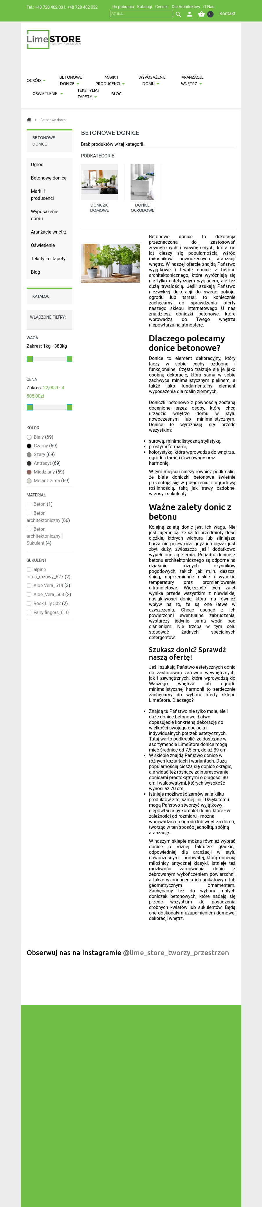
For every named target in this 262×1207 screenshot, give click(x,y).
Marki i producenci (108, 80)
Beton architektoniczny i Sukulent (45, 536)
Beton (43, 504)
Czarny (45, 446)
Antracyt (47, 463)
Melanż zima (51, 480)
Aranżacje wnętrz (192, 80)
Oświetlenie (45, 93)
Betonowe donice (70, 80)
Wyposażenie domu (152, 80)
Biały (43, 437)
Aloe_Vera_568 (52, 594)
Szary (44, 454)
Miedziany (49, 472)
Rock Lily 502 (50, 603)
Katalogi (144, 6)
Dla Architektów (186, 6)
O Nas (208, 6)
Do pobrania (123, 6)
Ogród (34, 80)
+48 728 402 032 (82, 7)
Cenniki (162, 6)
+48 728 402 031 (50, 7)
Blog (116, 94)
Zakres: (34, 346)
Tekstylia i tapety (88, 93)
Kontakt (227, 13)
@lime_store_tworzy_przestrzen (176, 953)
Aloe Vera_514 (51, 585)
